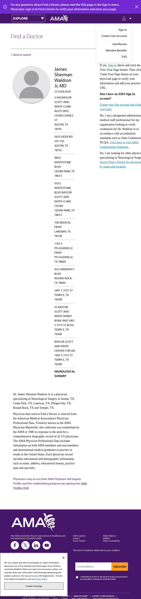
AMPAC (106, 538)
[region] (34, 574)
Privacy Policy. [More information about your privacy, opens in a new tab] (41, 579)
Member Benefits (116, 50)
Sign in (112, 65)
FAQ (124, 56)
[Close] (63, 557)
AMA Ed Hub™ (81, 596)
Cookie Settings (34, 586)
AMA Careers (79, 535)
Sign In (122, 30)
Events (76, 538)
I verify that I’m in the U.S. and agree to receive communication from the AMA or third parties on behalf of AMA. (103, 578)
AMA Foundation (111, 540)
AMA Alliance (109, 535)
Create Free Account (114, 36)
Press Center (79, 540)
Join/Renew (119, 44)
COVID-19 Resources (103, 596)
